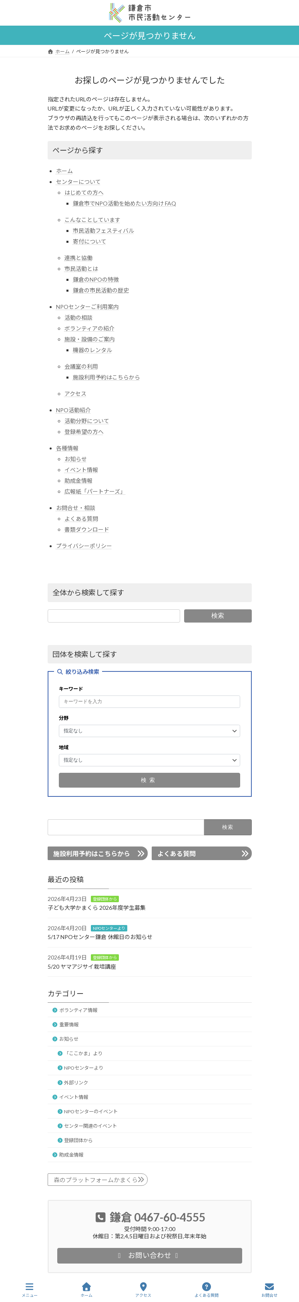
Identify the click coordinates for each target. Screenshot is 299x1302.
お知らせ (75, 458)
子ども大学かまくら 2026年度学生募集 (97, 907)
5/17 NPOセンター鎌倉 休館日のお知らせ (100, 936)
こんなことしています (92, 219)
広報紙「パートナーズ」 (95, 491)
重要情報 (68, 1025)
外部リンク (76, 1083)
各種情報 (67, 448)
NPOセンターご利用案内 (87, 306)
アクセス (75, 393)
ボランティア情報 (78, 1010)
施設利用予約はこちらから (106, 377)
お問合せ (269, 1290)
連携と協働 (78, 257)
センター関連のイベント (90, 1126)
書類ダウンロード (86, 529)
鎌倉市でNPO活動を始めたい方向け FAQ (124, 203)
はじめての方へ (84, 192)
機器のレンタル (92, 350)
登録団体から (105, 899)
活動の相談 (78, 317)
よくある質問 (81, 518)
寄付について (89, 241)
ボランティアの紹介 (89, 328)
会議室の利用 (81, 366)
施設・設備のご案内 (89, 339)
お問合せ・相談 (75, 507)
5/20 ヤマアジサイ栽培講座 (82, 966)
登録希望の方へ (84, 431)
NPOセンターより (109, 928)
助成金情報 (78, 480)
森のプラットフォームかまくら (96, 1179)
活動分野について (86, 420)
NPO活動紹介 (73, 410)
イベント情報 (81, 469)
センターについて (78, 181)
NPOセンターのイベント (91, 1112)
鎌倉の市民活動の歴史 (101, 290)
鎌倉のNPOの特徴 (96, 279)
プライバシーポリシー (84, 545)
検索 (217, 615)
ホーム (64, 170)
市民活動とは (81, 268)
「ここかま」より (83, 1053)
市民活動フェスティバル (103, 230)
